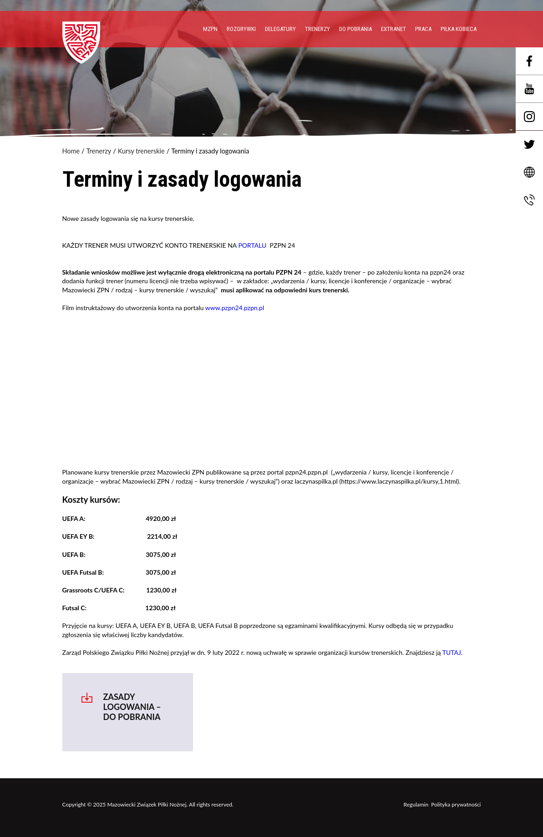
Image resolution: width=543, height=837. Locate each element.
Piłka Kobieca (459, 29)
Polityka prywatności (456, 804)
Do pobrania (355, 29)
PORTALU (252, 245)
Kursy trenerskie (141, 151)
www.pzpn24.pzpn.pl (234, 307)
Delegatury (280, 29)
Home (71, 151)
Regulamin (416, 804)
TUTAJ (451, 652)
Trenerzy (317, 29)
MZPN (210, 29)
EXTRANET (393, 29)
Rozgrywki (241, 29)
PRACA (423, 29)
